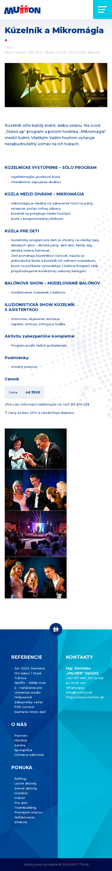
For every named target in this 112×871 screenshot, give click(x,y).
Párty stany (15, 52)
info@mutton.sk (79, 692)
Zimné (49, 52)
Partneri (20, 735)
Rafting (20, 779)
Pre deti (35, 52)
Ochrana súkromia (29, 755)
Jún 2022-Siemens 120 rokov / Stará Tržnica (29, 673)
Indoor (94, 52)
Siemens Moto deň (30, 712)
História (20, 740)
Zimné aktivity (25, 788)
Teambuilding (25, 807)
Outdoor (77, 52)
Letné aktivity (25, 783)
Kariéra (19, 745)
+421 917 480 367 (80, 678)
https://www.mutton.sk (85, 697)
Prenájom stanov (28, 812)
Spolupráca (23, 750)
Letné (61, 52)
